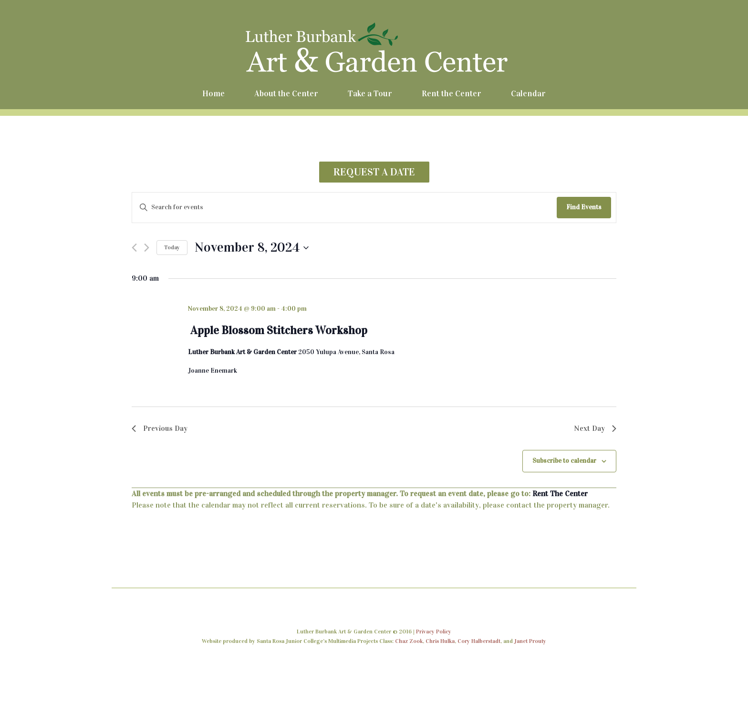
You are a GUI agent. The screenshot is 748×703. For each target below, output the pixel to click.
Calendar (528, 93)
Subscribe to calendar (564, 461)
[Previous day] (134, 247)
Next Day (595, 428)
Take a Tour (370, 93)
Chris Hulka (440, 641)
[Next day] (146, 247)
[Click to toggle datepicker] (252, 247)
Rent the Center (451, 93)
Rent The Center (560, 493)
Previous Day (159, 428)
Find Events (584, 207)
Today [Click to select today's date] (172, 247)
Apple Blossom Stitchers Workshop (278, 330)
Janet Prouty (530, 641)
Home (213, 93)
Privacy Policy (433, 631)
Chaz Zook (409, 641)
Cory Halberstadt (478, 641)
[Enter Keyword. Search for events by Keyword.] (344, 208)
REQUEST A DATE (374, 171)
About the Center (286, 93)
